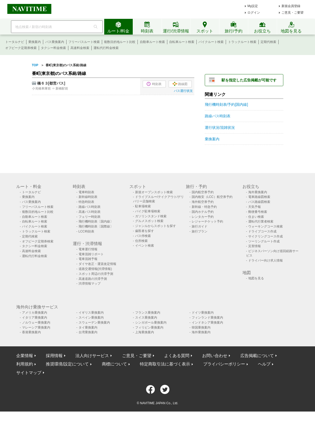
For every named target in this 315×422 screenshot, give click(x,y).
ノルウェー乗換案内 (36, 322)
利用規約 (24, 364)
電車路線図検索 (259, 197)
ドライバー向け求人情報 (265, 260)
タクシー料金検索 (53, 48)
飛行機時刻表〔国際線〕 (96, 226)
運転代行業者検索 (260, 221)
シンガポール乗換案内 (151, 322)
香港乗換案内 (31, 332)
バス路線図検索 (259, 202)
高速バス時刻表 (90, 212)
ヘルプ (264, 364)
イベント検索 (144, 245)
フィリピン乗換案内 (149, 327)
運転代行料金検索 (106, 48)
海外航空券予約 (203, 202)
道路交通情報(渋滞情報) (95, 269)
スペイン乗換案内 (91, 317)
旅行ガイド (199, 226)
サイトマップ (28, 372)
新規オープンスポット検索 (154, 192)
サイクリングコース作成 (265, 236)
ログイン (253, 12)
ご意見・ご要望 (292, 12)
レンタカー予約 (203, 217)
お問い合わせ (214, 355)
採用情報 (54, 355)
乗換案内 (34, 42)
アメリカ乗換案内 (34, 312)
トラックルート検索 (242, 42)
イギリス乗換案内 (91, 312)
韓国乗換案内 (201, 327)
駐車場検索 (143, 206)
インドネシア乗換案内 (207, 322)
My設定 (252, 6)
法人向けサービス (92, 355)
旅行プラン (199, 231)
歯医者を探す (144, 231)
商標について (114, 364)
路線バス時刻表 (217, 116)
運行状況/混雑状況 (220, 127)
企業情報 (24, 355)
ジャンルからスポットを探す (155, 226)
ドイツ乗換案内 (203, 312)
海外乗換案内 (257, 192)
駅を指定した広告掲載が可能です (249, 80)
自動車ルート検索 (152, 42)
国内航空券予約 (203, 192)
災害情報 (254, 246)
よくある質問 (176, 355)
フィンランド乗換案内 (207, 317)
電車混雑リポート (91, 254)
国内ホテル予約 (203, 212)
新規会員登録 (290, 6)
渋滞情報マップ (90, 283)
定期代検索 (268, 42)
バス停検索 (143, 236)
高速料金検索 (79, 48)
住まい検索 (256, 217)
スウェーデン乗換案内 (94, 322)
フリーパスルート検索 (84, 42)
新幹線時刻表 (88, 197)
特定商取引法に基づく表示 (165, 364)
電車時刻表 (86, 192)
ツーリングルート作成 (264, 241)
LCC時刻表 (86, 231)
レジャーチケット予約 (207, 221)
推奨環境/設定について (67, 364)
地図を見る (256, 278)
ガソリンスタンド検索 (151, 216)
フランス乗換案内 (147, 312)
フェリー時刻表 (90, 217)
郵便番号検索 (257, 212)
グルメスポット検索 (149, 221)
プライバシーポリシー (224, 364)
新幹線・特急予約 (204, 207)
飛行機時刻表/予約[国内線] (226, 104)
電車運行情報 (88, 249)
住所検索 (141, 241)
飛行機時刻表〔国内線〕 (96, 221)
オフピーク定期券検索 (21, 48)
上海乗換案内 (144, 332)
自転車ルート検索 (181, 42)
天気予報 (254, 207)
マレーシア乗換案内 (36, 327)
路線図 (180, 84)
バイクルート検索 (211, 42)
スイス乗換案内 (146, 317)
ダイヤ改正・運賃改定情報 (97, 264)
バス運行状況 (183, 91)
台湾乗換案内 (88, 332)
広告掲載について (257, 355)
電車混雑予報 (88, 259)
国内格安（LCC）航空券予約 (212, 197)
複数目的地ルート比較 (119, 42)
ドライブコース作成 (262, 231)
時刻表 (154, 84)
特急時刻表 (86, 202)
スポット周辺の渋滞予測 (96, 274)
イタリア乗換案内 (34, 317)
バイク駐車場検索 (147, 211)
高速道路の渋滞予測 (93, 279)
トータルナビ (14, 42)
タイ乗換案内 (88, 327)
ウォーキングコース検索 (265, 226)
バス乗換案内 (54, 42)
